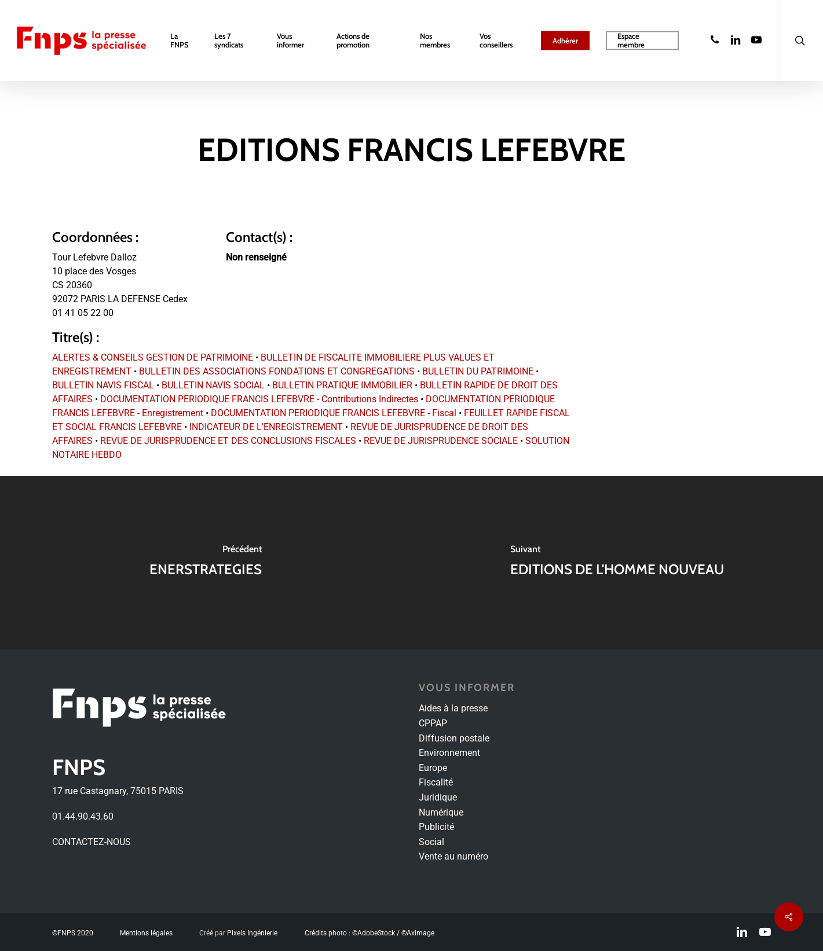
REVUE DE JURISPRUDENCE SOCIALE (441, 440)
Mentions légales (146, 933)
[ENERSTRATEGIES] (206, 562)
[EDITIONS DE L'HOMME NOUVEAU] (618, 562)
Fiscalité (436, 782)
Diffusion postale (454, 738)
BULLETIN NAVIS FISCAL (103, 385)
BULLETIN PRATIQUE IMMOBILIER (342, 385)
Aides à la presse (453, 708)
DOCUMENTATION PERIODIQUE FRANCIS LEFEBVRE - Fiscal (333, 412)
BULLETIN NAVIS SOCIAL (213, 385)
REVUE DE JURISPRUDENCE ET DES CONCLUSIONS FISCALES (228, 440)
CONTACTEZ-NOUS (91, 841)
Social (431, 841)
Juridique (438, 797)
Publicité (436, 826)
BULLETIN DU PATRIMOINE (477, 371)
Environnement (449, 752)
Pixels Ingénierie (252, 933)
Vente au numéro (453, 856)
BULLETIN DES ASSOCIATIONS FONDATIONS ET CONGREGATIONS (277, 371)
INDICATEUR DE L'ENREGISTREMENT (266, 426)
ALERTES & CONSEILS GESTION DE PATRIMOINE (152, 357)
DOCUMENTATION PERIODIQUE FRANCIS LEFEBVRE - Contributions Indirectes (259, 399)
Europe (433, 767)
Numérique (441, 812)
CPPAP (433, 723)
